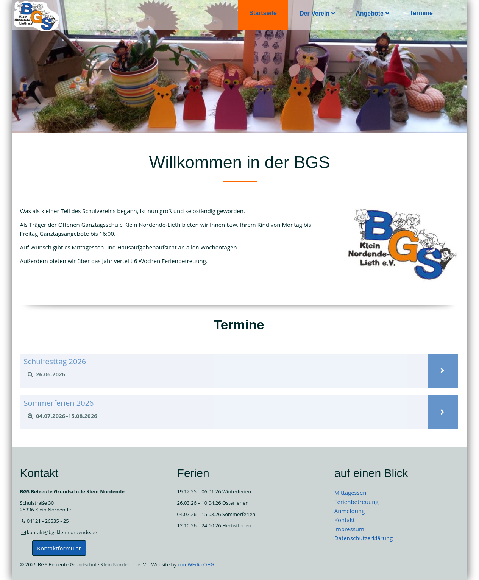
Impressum (349, 529)
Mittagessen (350, 492)
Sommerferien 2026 (59, 403)
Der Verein (314, 13)
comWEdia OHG (196, 564)
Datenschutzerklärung (363, 538)
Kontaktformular (59, 548)
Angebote (370, 13)
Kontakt (344, 520)
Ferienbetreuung (356, 501)
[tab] (224, 374)
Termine (420, 13)
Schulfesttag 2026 (55, 361)
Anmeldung (349, 511)
